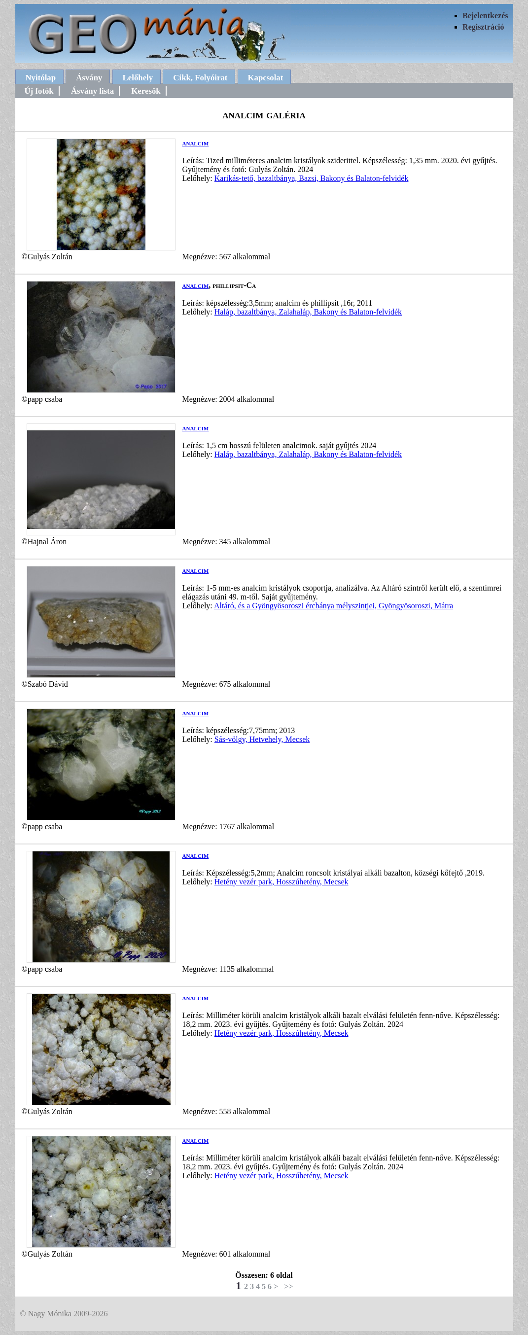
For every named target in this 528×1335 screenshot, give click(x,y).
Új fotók (39, 91)
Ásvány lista (92, 91)
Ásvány (89, 77)
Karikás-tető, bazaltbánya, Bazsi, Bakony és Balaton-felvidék (311, 178)
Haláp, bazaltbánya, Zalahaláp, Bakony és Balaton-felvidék (308, 312)
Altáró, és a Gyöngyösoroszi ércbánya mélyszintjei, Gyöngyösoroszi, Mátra (333, 605)
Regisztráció (483, 27)
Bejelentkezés (485, 15)
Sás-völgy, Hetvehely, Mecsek (262, 739)
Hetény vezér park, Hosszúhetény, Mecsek (281, 882)
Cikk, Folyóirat (200, 77)
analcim (195, 143)
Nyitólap (41, 77)
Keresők (145, 91)
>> (288, 1286)
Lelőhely (138, 77)
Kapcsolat (265, 77)
